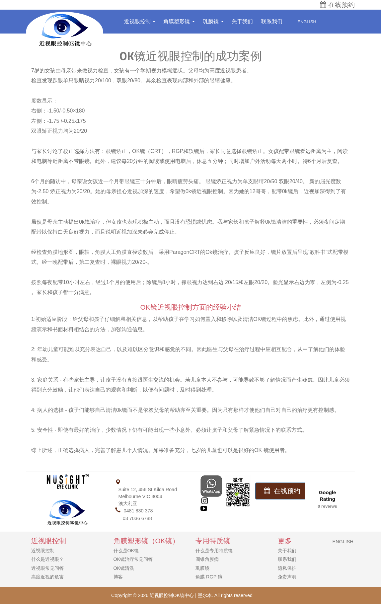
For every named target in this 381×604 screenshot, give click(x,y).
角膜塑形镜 (178, 21)
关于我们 (242, 21)
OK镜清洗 (124, 568)
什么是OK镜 (126, 550)
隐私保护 (287, 568)
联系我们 (271, 21)
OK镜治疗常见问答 (133, 559)
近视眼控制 (139, 21)
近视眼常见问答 (47, 568)
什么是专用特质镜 (214, 550)
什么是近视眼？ (47, 559)
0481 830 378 (138, 510)
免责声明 (287, 576)
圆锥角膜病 (207, 559)
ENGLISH (343, 541)
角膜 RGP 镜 (208, 576)
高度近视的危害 (47, 576)
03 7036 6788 (137, 518)
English (303, 21)
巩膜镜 (213, 21)
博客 (118, 576)
